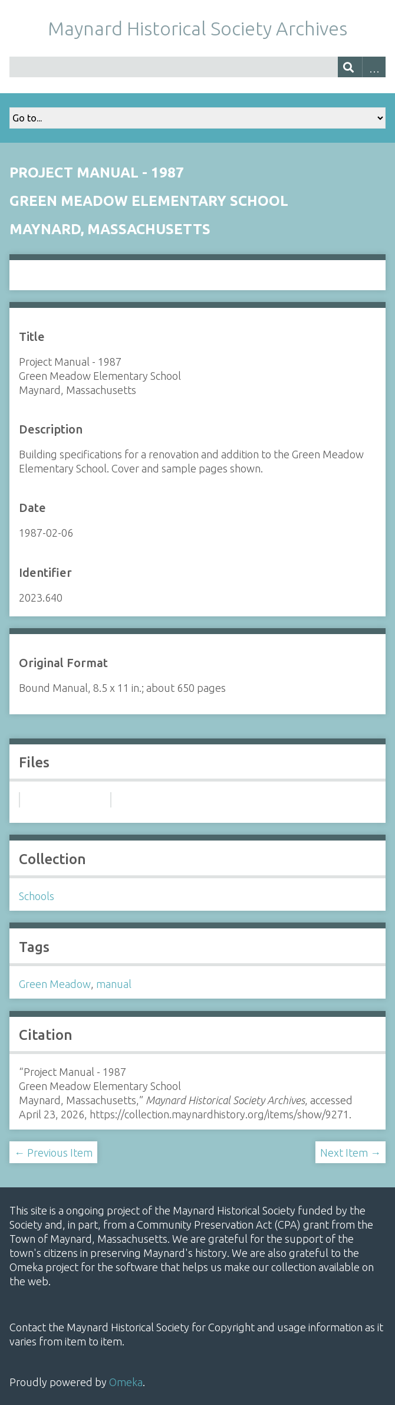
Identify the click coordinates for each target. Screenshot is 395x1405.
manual (113, 984)
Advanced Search (374, 67)
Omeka (126, 1382)
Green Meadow (55, 984)
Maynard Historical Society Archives (197, 28)
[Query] (197, 67)
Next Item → (350, 1152)
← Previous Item (53, 1152)
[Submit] (350, 67)
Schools (36, 896)
